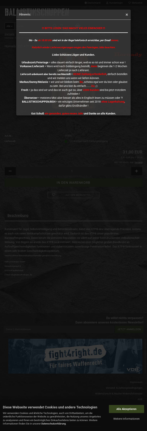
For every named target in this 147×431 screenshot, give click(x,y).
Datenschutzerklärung (53, 423)
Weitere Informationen (126, 418)
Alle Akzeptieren (126, 409)
